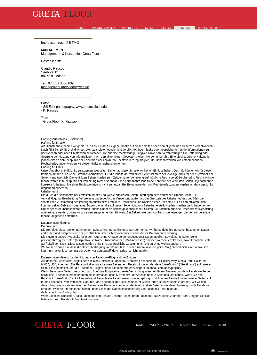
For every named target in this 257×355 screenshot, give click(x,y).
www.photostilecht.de (91, 106)
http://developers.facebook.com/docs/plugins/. (153, 268)
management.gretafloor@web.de (65, 87)
